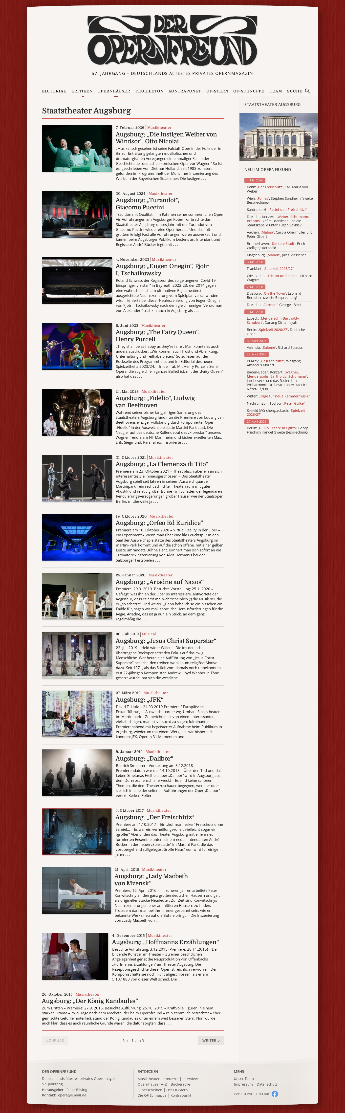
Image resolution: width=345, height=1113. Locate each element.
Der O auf (251, 1093)
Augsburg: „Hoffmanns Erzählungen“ (165, 942)
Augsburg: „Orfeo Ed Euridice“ (159, 523)
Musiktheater (159, 128)
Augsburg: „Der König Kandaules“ (90, 1001)
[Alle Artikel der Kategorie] (278, 137)
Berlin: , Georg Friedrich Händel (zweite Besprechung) (277, 430)
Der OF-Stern (177, 1090)
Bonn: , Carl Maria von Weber (277, 189)
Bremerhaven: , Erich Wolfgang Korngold (276, 246)
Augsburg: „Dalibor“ (144, 758)
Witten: (278, 396)
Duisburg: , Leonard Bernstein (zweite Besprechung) (274, 295)
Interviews (190, 1079)
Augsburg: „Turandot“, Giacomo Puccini (147, 204)
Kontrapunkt (185, 91)
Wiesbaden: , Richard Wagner (279, 278)
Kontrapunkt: (277, 210)
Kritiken (82, 91)
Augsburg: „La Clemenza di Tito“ (162, 464)
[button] (211, 1040)
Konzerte (171, 1079)
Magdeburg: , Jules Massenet (276, 255)
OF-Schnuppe (248, 91)
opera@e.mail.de (72, 1095)
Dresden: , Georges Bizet (274, 305)
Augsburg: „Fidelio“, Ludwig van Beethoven (155, 402)
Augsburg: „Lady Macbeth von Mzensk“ (151, 880)
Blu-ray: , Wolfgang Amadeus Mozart (274, 363)
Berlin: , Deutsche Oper (276, 332)
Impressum (243, 1084)
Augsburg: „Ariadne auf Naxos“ (160, 582)
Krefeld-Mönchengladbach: (276, 413)
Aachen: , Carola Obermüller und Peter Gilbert (279, 234)
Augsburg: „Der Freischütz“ (154, 817)
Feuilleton (149, 91)
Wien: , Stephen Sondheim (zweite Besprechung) (280, 200)
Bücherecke (180, 1084)
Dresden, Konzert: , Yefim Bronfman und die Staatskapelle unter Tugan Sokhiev (278, 221)
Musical (149, 634)
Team (276, 91)
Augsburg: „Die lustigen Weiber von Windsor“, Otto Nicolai (166, 138)
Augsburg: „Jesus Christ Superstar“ (166, 640)
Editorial (54, 91)
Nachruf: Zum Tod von (276, 403)
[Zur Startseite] (172, 40)
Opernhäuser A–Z (152, 1084)
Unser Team (244, 1078)
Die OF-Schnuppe (152, 1095)
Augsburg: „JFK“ (139, 699)
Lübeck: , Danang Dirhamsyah (273, 320)
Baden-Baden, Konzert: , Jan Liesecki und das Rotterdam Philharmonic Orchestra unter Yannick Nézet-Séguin (277, 380)
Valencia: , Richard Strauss (275, 348)
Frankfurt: (270, 269)
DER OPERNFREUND (59, 1071)
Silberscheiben (150, 1090)
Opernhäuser (114, 91)
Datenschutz (267, 1084)
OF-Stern (217, 91)
